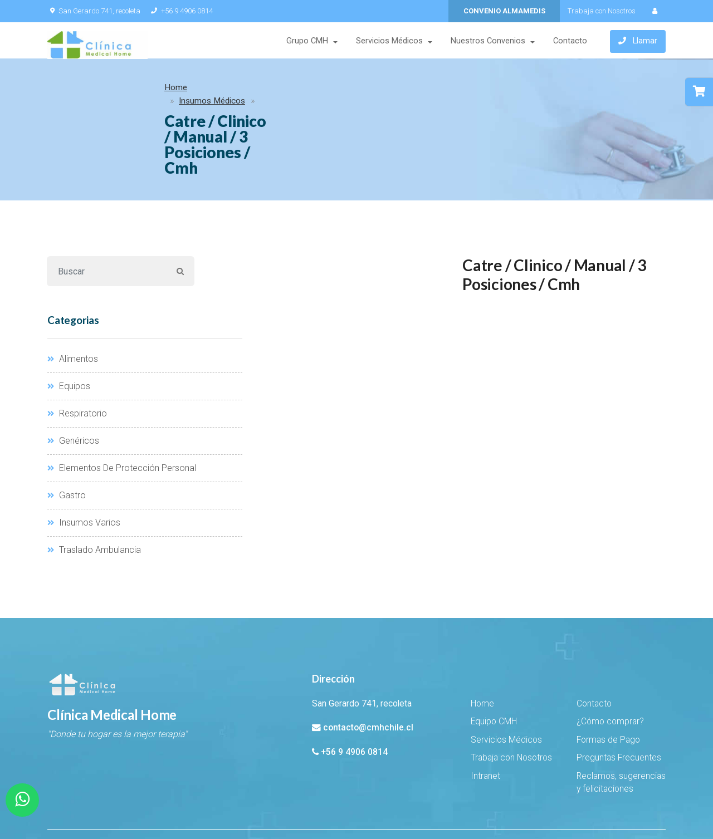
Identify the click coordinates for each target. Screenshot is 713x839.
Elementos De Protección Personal (121, 410)
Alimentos (72, 301)
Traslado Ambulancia (94, 492)
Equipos (68, 328)
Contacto (570, 41)
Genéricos (73, 383)
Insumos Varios (83, 465)
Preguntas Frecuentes (619, 700)
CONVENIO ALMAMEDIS (504, 11)
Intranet (485, 719)
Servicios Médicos (388, 41)
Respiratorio (77, 356)
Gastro (66, 438)
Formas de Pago (608, 683)
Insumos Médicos (126, 90)
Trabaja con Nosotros (602, 11)
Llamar (637, 41)
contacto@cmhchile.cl (368, 670)
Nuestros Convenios (487, 41)
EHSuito (149, 801)
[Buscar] (107, 214)
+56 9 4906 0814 (181, 11)
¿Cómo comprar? (610, 664)
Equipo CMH (494, 664)
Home (67, 90)
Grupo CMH (307, 41)
